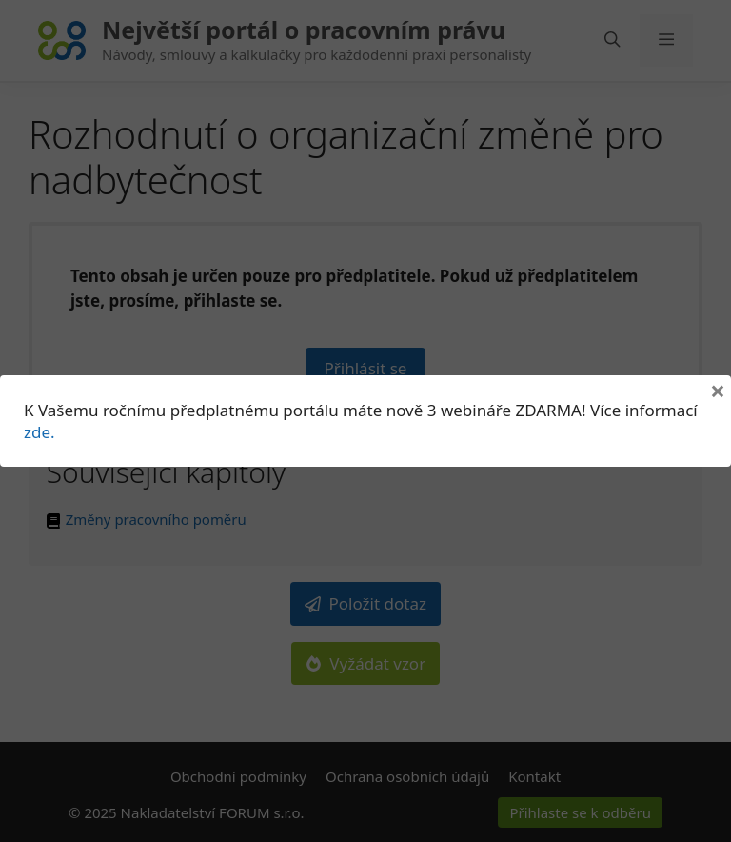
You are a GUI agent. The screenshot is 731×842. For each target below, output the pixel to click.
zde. (39, 432)
